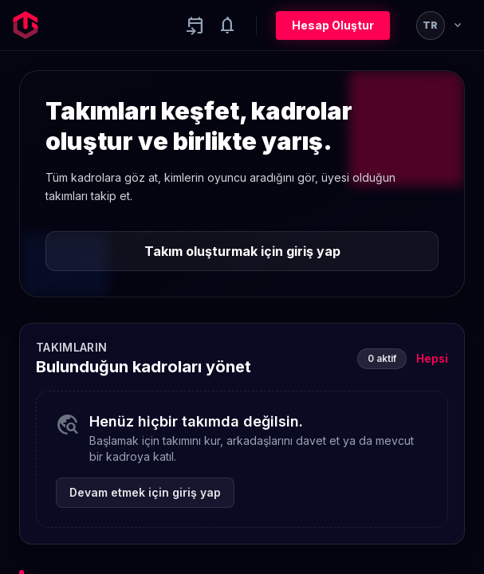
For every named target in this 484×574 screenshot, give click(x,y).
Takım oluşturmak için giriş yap (242, 251)
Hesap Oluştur (333, 25)
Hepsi (432, 358)
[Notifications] (227, 25)
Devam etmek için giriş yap (145, 492)
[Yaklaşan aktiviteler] (195, 25)
